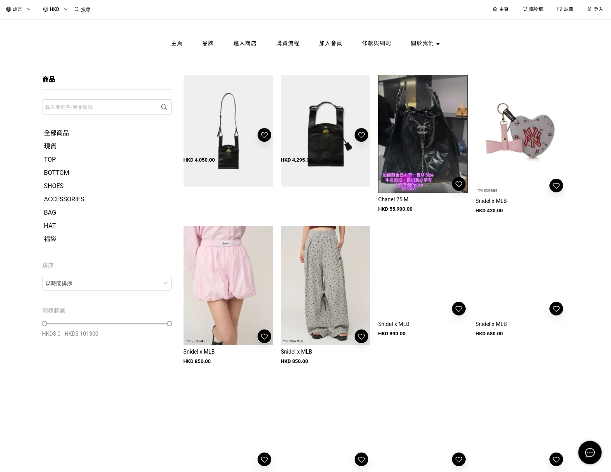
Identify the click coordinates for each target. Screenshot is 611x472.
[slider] (44, 323)
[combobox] (107, 283)
